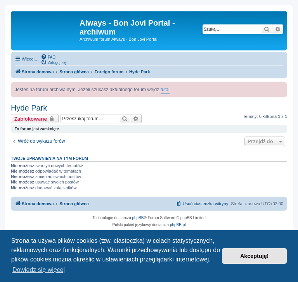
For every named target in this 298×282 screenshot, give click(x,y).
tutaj (165, 89)
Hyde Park (29, 108)
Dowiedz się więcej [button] (38, 269)
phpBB (138, 218)
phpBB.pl (178, 225)
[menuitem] (48, 56)
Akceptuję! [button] (254, 256)
